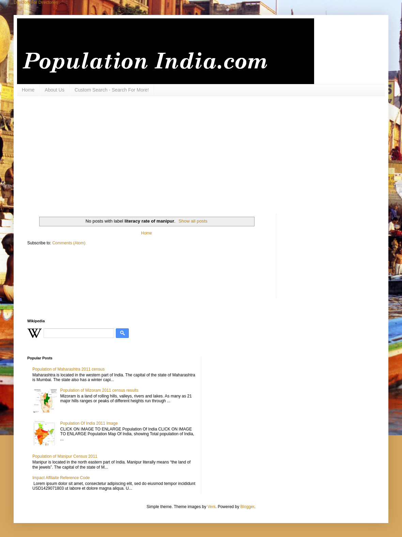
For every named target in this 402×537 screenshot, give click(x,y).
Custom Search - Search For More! (112, 90)
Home (28, 90)
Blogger (247, 506)
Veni (211, 506)
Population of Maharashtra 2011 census (68, 369)
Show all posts (193, 221)
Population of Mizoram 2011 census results (99, 390)
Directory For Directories (36, 2)
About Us (54, 90)
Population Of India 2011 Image (89, 423)
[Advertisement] (111, 153)
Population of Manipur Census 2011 (64, 456)
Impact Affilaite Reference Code (61, 477)
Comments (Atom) (68, 243)
